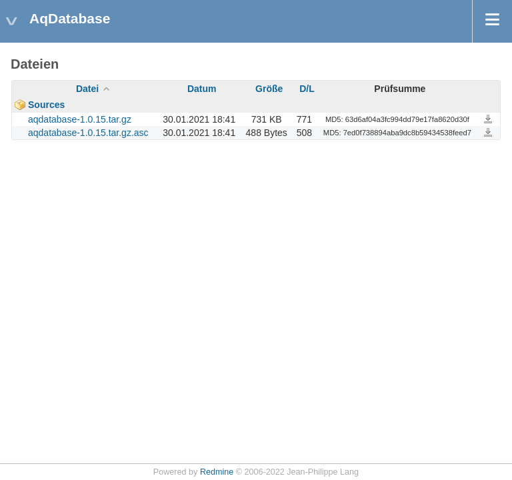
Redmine (216, 472)
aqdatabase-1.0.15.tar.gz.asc (88, 132)
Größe (269, 88)
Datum (202, 88)
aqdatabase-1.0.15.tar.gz (79, 119)
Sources (46, 104)
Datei (87, 88)
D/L (307, 88)
